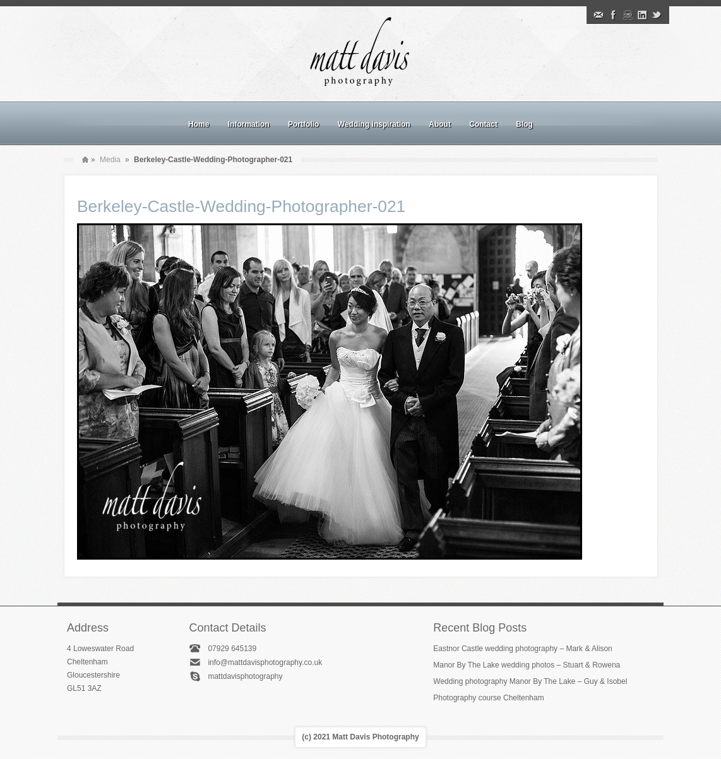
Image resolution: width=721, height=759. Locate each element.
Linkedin (642, 15)
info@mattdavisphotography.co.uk (265, 662)
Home (198, 124)
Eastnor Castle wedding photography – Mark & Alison (522, 648)
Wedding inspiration (374, 124)
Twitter (656, 15)
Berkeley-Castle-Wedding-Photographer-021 (241, 206)
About (440, 124)
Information (249, 124)
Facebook (613, 15)
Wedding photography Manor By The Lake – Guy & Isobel (530, 681)
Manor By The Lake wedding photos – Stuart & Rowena (526, 665)
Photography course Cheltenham (488, 697)
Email (598, 15)
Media (110, 159)
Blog (524, 124)
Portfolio (303, 124)
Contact (483, 124)
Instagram (627, 15)
